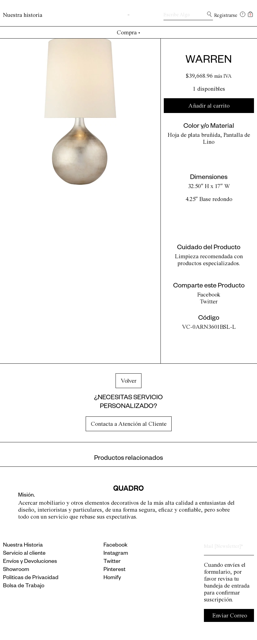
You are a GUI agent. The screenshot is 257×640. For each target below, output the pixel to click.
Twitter (208, 301)
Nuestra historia (22, 14)
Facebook (209, 294)
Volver (128, 380)
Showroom (16, 570)
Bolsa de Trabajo (23, 586)
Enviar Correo (229, 615)
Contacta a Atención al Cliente (129, 423)
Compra (129, 32)
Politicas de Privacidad (31, 578)
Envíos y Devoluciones (30, 562)
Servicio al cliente (24, 554)
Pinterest (114, 570)
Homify (112, 578)
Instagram (115, 554)
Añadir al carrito (209, 105)
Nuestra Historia (23, 546)
